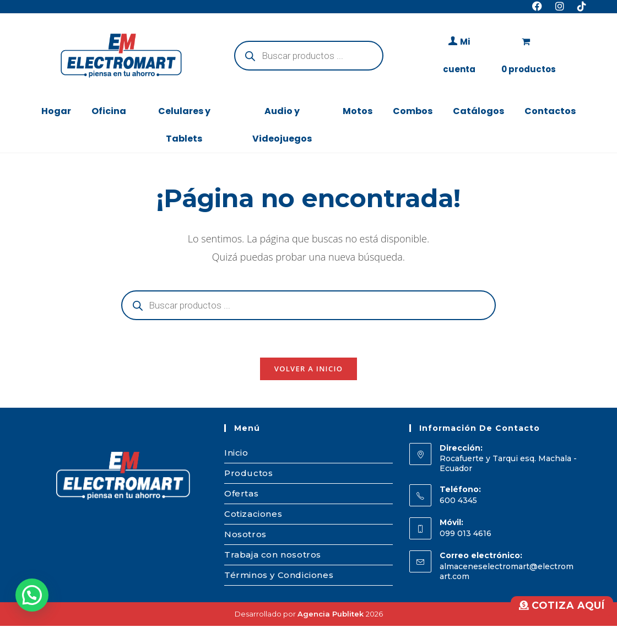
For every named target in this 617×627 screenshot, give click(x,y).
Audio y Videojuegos (282, 125)
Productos (248, 474)
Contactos (550, 111)
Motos (357, 111)
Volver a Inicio (308, 370)
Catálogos (478, 111)
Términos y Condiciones (278, 576)
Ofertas (241, 494)
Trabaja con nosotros (272, 555)
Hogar (56, 111)
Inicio (236, 453)
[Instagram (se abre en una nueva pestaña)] (560, 6)
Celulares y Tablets (184, 125)
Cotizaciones (253, 515)
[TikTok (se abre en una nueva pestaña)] (578, 6)
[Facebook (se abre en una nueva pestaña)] (537, 6)
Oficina (108, 111)
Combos (412, 111)
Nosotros (245, 535)
